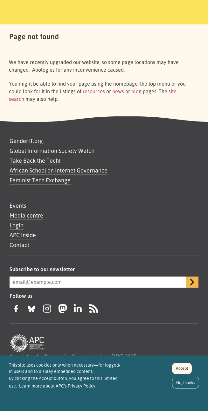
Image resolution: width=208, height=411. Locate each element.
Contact (19, 244)
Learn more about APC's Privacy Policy (57, 388)
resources (94, 91)
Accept (182, 370)
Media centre (26, 215)
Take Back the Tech (34, 160)
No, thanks (185, 384)
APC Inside (23, 235)
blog (136, 91)
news (118, 91)
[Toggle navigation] (176, 11)
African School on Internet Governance (58, 170)
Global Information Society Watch (52, 150)
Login (17, 225)
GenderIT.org (26, 140)
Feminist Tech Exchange (40, 180)
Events (18, 205)
